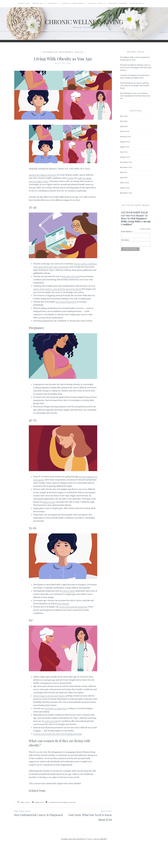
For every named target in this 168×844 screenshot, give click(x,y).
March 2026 (124, 131)
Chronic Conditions (72, 3)
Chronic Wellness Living (84, 22)
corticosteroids (51, 721)
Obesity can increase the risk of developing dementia (57, 734)
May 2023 (123, 172)
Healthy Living (95, 3)
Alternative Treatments (58, 52)
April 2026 (124, 126)
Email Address (127, 231)
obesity (70, 178)
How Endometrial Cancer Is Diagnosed (38, 813)
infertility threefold (71, 276)
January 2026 (125, 142)
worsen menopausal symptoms (73, 607)
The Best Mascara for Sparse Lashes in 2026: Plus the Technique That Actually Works (134, 85)
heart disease (63, 603)
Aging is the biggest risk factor (43, 175)
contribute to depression (55, 708)
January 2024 (125, 157)
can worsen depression (65, 302)
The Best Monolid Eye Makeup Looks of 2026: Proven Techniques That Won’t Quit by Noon (135, 67)
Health (79, 52)
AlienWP (103, 839)
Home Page (24, 3)
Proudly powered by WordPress (73, 839)
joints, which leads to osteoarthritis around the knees (57, 289)
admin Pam (39, 802)
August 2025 (124, 147)
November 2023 (126, 167)
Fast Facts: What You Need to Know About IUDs (87, 815)
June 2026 (124, 116)
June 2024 (124, 152)
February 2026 (125, 137)
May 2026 (123, 121)
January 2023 (125, 188)
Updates (52, 3)
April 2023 (124, 178)
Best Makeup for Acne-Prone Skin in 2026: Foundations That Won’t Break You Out (135, 95)
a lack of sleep (68, 591)
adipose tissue (48, 502)
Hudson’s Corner (117, 3)
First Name (125, 240)
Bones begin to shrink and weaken (49, 696)
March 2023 (124, 183)
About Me (38, 3)
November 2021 (126, 193)
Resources (136, 3)
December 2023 (126, 162)
